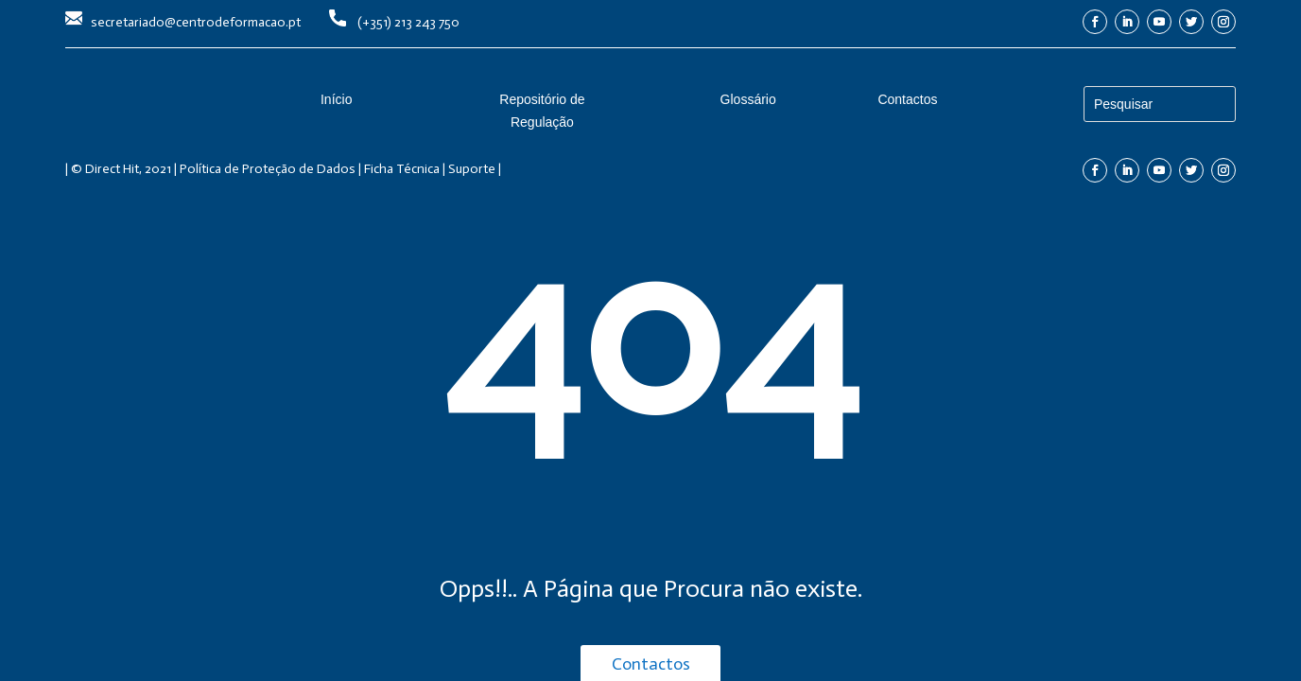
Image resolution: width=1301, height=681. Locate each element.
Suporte (471, 169)
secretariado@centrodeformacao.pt (196, 22)
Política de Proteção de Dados (268, 169)
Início (336, 99)
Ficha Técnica (402, 169)
